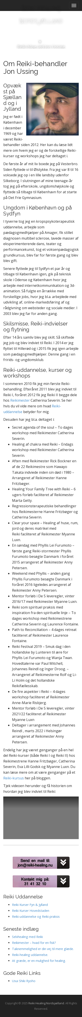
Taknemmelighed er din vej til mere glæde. (43, 949)
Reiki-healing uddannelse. (30, 955)
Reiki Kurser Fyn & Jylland (30, 905)
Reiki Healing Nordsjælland (41, 14)
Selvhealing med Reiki (27, 937)
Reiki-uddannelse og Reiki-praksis (36, 916)
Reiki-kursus (13, 778)
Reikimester (20, 400)
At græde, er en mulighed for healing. (39, 961)
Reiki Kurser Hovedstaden (30, 911)
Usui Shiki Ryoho (23, 981)
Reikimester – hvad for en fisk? (34, 943)
